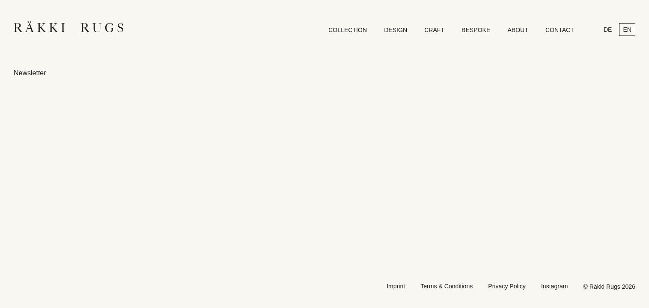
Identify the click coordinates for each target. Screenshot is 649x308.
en (627, 29)
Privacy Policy (507, 286)
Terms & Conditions (446, 286)
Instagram (554, 286)
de (608, 29)
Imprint (396, 286)
